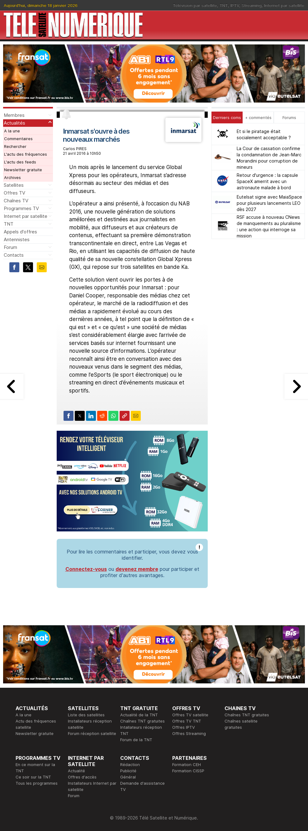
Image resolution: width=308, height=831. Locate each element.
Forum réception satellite (92, 733)
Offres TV (14, 193)
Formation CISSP (188, 770)
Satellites (14, 185)
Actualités (14, 123)
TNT (224, 5)
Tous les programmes (37, 783)
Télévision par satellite (195, 5)
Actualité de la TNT (139, 714)
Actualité (76, 770)
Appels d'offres (20, 232)
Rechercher (15, 146)
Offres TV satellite (190, 714)
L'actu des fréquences (25, 154)
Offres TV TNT (186, 721)
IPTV (234, 5)
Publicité (128, 770)
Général (128, 776)
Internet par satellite (284, 5)
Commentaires (18, 138)
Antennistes (17, 239)
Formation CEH (186, 764)
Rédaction (130, 764)
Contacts (14, 255)
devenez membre (137, 569)
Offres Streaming (189, 733)
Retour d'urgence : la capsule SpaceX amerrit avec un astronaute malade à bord (267, 181)
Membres (14, 115)
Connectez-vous (86, 569)
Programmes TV (21, 208)
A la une (12, 130)
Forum (10, 247)
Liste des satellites (86, 714)
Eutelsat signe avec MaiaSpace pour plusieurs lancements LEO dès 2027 (269, 203)
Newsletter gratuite (23, 169)
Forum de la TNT (136, 739)
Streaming (252, 5)
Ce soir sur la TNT (33, 776)
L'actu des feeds (20, 161)
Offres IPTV (183, 727)
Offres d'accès (82, 776)
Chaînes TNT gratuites (142, 721)
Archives (12, 177)
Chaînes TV (16, 201)
